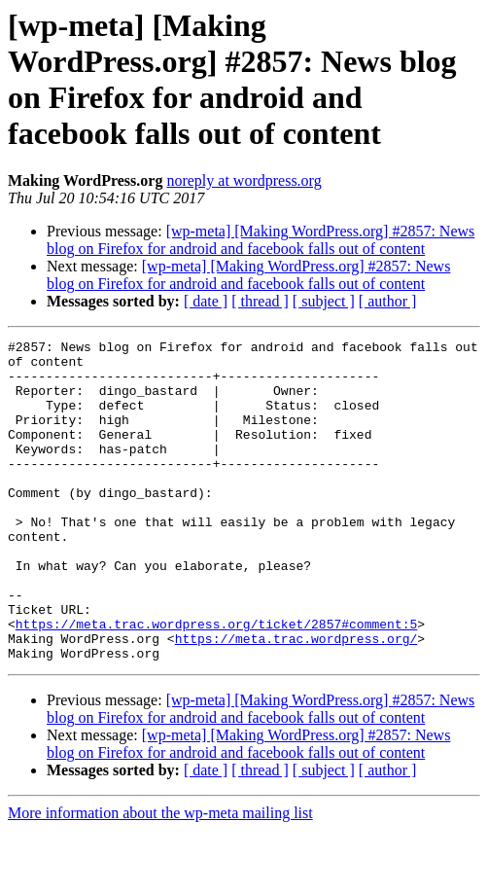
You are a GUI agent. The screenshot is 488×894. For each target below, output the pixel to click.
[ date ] (205, 301)
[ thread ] (260, 301)
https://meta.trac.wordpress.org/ (296, 699)
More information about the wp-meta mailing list (160, 877)
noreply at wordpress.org (243, 180)
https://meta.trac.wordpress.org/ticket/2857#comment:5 (216, 682)
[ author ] (388, 301)
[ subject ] (324, 301)
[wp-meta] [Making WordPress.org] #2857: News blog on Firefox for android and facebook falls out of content (260, 240)
